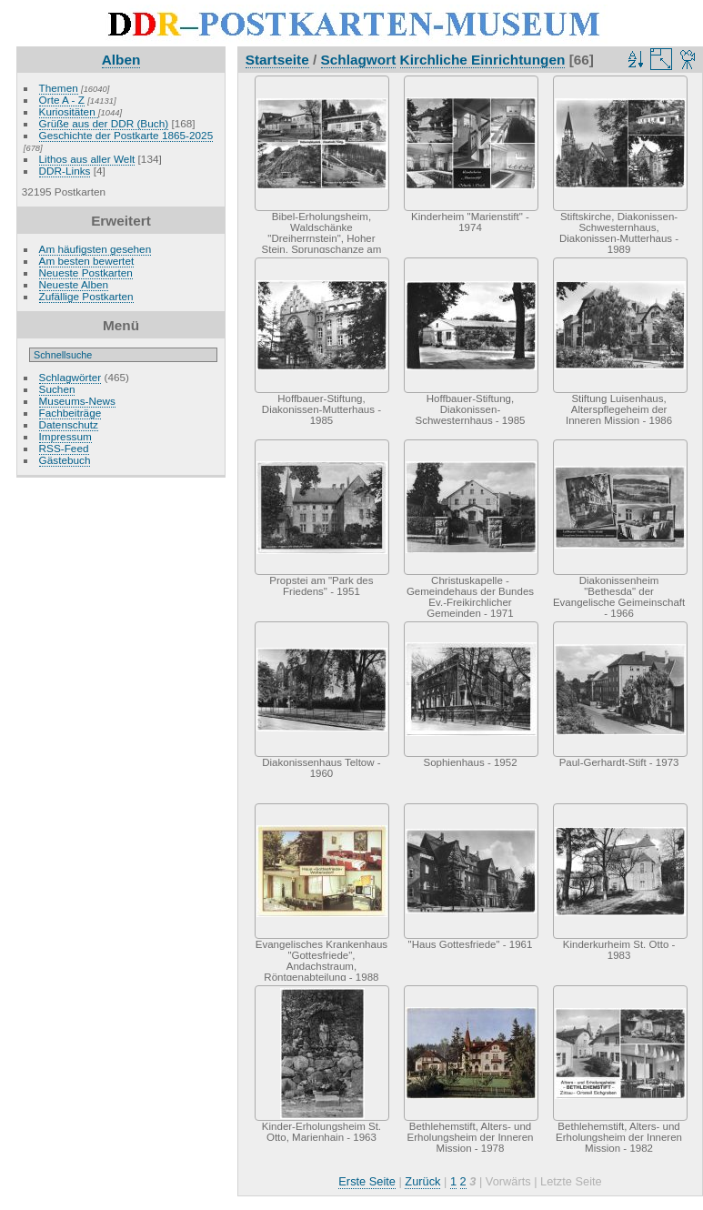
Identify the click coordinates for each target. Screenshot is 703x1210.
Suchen (57, 389)
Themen (58, 88)
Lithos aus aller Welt (87, 159)
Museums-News (77, 401)
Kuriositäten (68, 111)
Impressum (65, 436)
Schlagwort (359, 59)
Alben (121, 59)
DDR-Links (65, 170)
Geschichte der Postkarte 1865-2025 (126, 135)
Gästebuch (65, 460)
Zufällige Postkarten (86, 296)
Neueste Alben (74, 284)
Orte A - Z (62, 100)
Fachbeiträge (70, 412)
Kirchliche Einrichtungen (483, 59)
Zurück (422, 1181)
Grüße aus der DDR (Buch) (104, 123)
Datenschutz (68, 424)
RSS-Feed (64, 448)
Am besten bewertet (87, 261)
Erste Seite (367, 1181)
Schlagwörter (70, 377)
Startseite (277, 59)
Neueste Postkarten (86, 272)
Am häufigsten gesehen (95, 249)
